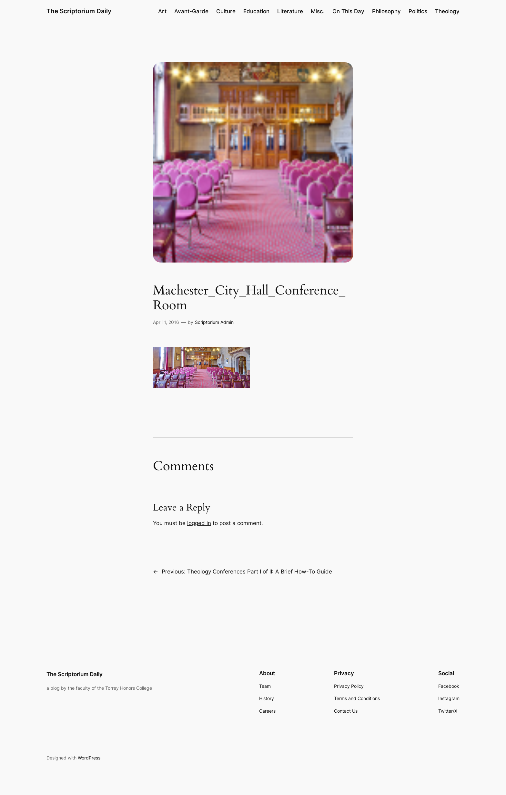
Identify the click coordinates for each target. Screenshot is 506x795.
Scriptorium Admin (214, 322)
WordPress (89, 757)
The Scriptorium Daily (78, 11)
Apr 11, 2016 (166, 322)
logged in (199, 523)
